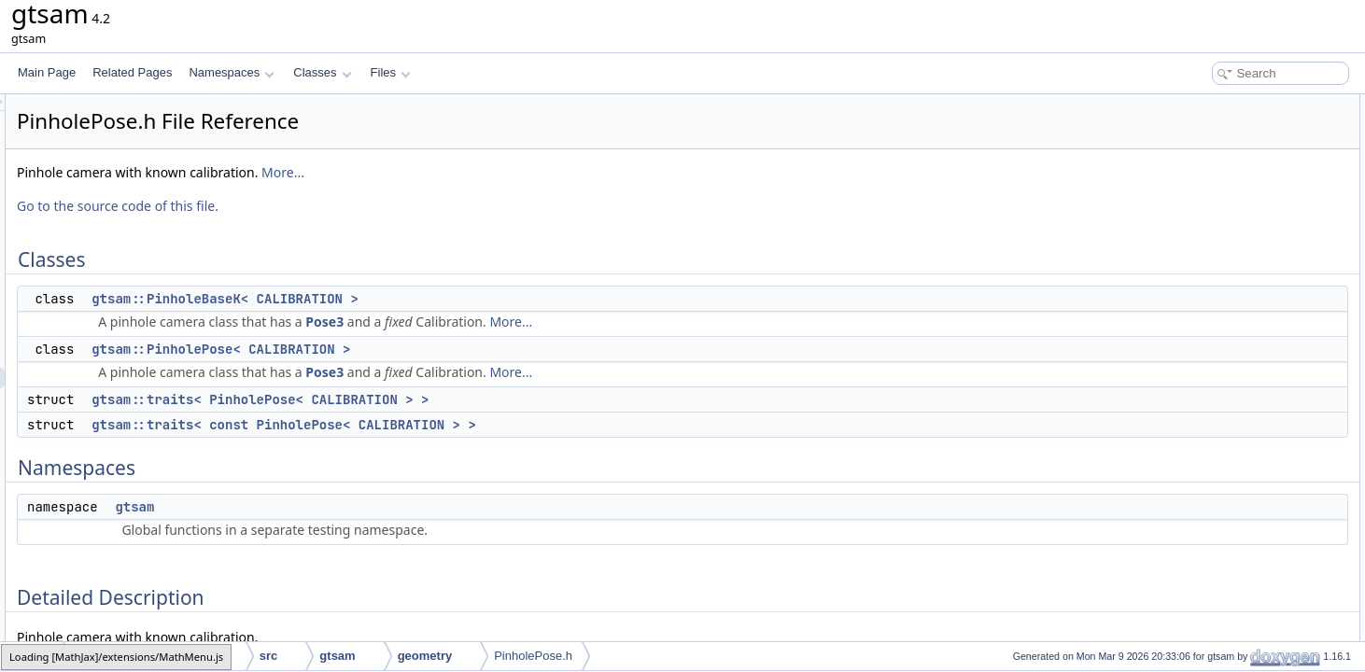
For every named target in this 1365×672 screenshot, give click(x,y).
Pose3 (558, 321)
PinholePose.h (533, 656)
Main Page (47, 72)
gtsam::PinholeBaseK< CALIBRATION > (458, 298)
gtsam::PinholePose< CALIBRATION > (454, 349)
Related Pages (132, 72)
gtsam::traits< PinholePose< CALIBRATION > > (493, 399)
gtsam (367, 506)
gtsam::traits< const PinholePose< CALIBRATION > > (517, 424)
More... (516, 172)
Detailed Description (1207, 248)
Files (391, 72)
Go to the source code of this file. (351, 206)
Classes (322, 72)
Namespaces (231, 72)
